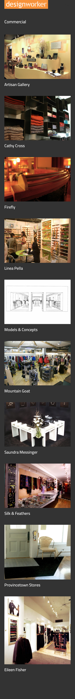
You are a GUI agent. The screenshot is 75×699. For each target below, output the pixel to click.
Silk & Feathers (17, 513)
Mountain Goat (17, 391)
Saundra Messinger (21, 452)
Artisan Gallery (17, 84)
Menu (68, 5)
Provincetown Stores (22, 585)
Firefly (9, 207)
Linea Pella (13, 268)
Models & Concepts (21, 329)
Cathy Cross (14, 145)
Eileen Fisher (15, 670)
